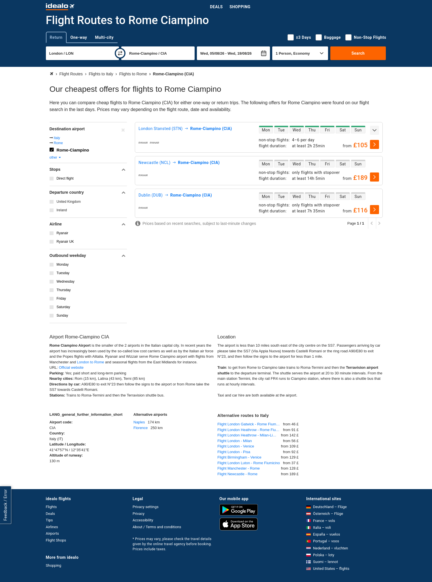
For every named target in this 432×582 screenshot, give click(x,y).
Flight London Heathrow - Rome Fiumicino (250, 430)
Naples (139, 422)
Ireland (62, 210)
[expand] (374, 130)
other (56, 157)
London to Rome (90, 362)
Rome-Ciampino (73, 150)
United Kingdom (69, 202)
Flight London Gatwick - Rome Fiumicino (250, 424)
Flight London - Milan (235, 441)
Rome (58, 143)
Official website (71, 367)
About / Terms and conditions (157, 527)
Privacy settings (146, 507)
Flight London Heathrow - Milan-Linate (249, 435)
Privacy (138, 513)
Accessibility (143, 520)
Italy (57, 138)
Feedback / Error (5, 505)
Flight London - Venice (236, 446)
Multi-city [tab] (104, 37)
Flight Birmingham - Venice (239, 457)
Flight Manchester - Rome (239, 468)
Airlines (52, 527)
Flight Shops (56, 540)
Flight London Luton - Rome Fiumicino (249, 463)
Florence (140, 428)
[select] (374, 144)
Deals (216, 7)
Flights (51, 507)
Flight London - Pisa (234, 452)
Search (358, 53)
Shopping (239, 7)
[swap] (120, 53)
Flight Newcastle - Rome (238, 474)
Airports (52, 533)
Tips (49, 520)
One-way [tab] (79, 37)
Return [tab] (56, 37)
